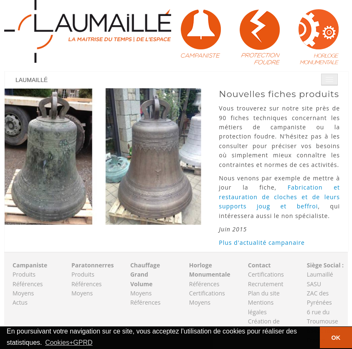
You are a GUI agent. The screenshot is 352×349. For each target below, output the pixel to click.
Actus (20, 302)
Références (28, 284)
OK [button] (336, 337)
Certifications (207, 293)
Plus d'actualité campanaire (262, 242)
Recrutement (266, 284)
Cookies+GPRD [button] (68, 342)
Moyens (23, 293)
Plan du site (264, 293)
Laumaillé (31, 80)
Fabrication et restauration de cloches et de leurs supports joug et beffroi (279, 196)
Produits (24, 274)
